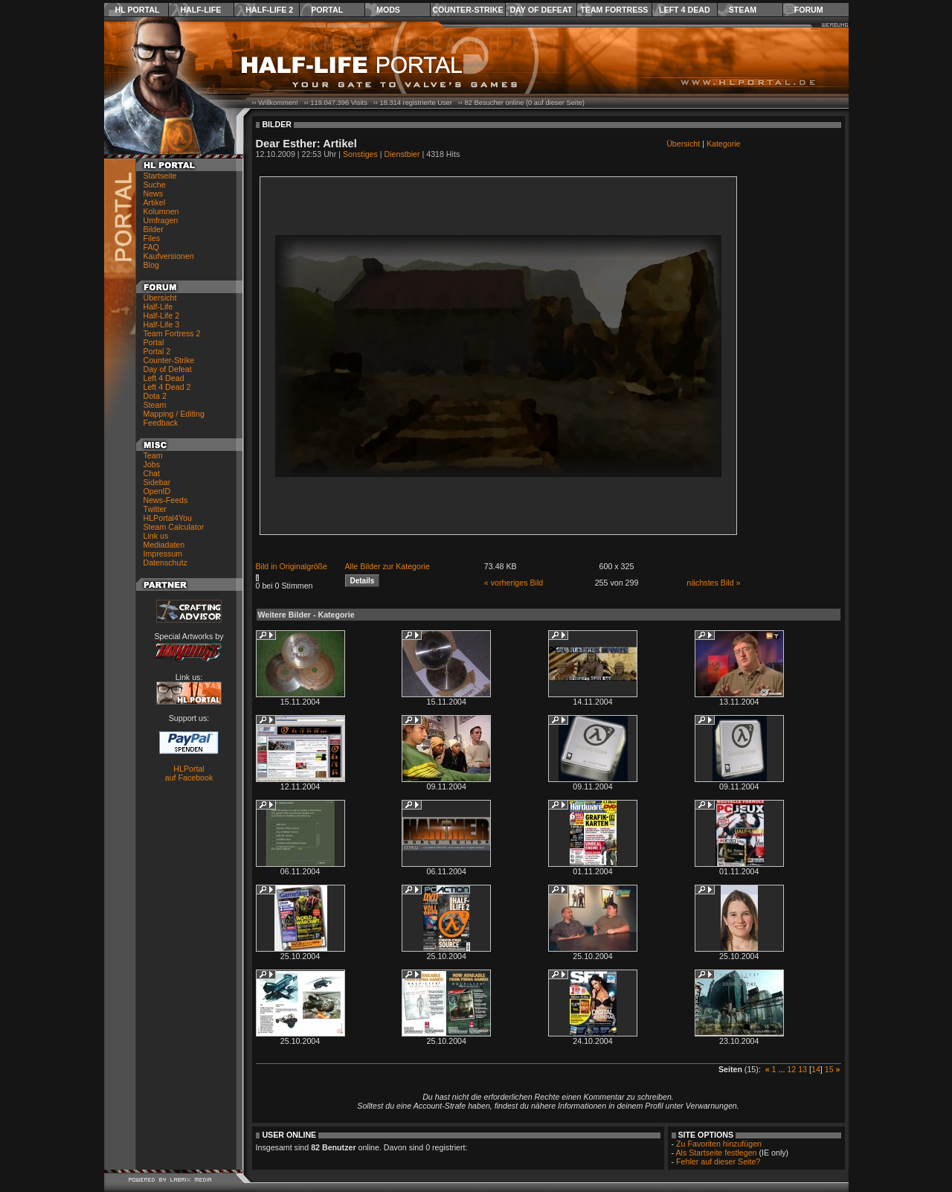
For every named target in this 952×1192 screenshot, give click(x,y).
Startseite (160, 175)
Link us (156, 535)
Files (152, 238)
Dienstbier (402, 154)
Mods (388, 9)
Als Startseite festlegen (716, 1152)
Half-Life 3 (162, 324)
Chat (152, 473)
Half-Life (200, 9)
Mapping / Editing (174, 413)
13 (802, 1069)
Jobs (152, 464)
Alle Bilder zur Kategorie (387, 566)
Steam (742, 9)
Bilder (154, 229)
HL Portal (137, 9)
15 (829, 1069)
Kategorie (724, 143)
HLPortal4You (168, 517)
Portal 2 (157, 351)
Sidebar (157, 482)
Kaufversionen (169, 255)
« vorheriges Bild (513, 582)
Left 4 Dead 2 (167, 386)
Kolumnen (161, 211)
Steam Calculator (174, 526)
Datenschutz (165, 562)
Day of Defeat (540, 9)
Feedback (161, 422)
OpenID (157, 491)
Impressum (163, 553)
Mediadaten (164, 544)
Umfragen (161, 220)
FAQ (151, 247)
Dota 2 (155, 395)
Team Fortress (614, 9)
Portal (327, 9)
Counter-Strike (467, 9)
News (154, 193)
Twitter (155, 508)
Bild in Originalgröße (292, 566)
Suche (155, 184)
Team (153, 455)
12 (791, 1069)
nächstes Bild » (713, 582)
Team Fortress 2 (172, 333)
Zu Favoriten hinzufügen (719, 1143)
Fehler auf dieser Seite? (718, 1161)
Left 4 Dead (684, 9)
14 (815, 1069)
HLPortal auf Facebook (189, 773)
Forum (808, 9)
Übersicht (160, 297)
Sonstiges (360, 154)
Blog (151, 264)
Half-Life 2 (269, 9)
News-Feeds (166, 500)
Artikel (155, 202)
